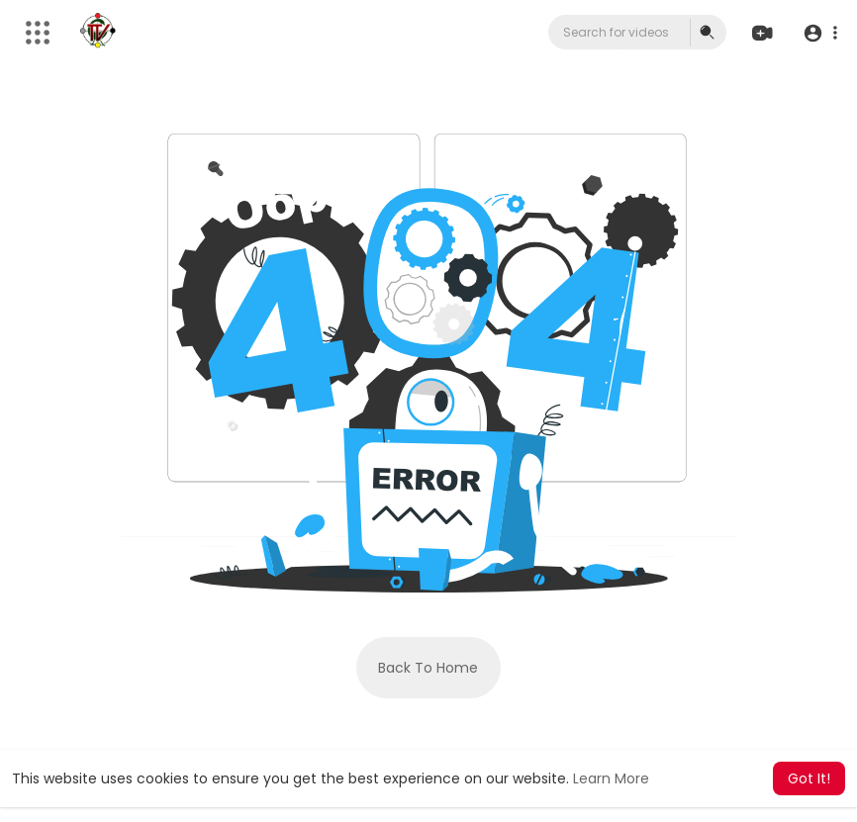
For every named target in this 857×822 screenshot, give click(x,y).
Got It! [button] (809, 778)
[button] (820, 33)
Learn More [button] (611, 778)
